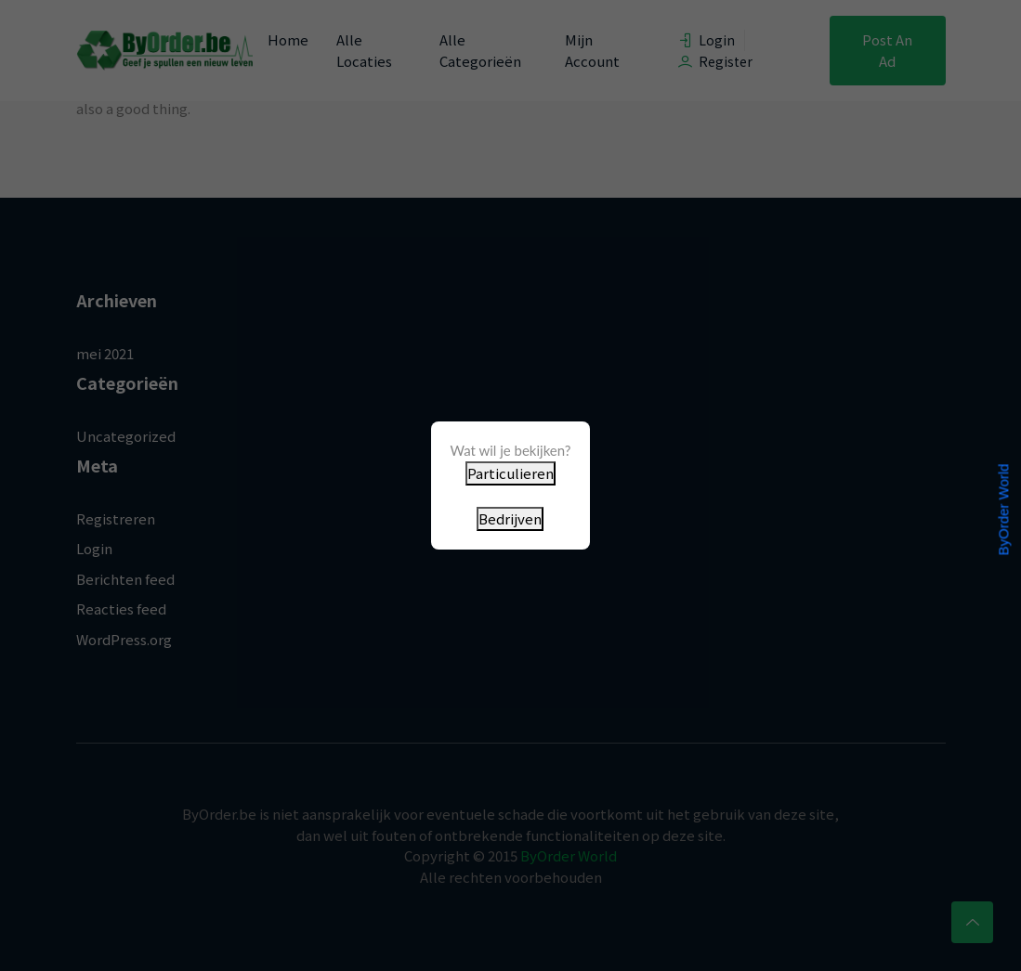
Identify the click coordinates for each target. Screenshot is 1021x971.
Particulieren (510, 473)
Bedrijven (510, 518)
